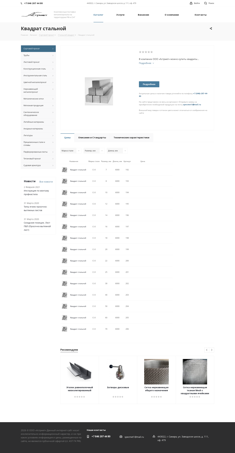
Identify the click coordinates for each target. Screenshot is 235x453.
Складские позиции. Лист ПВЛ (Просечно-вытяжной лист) (37, 226)
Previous (206, 350)
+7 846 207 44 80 (101, 436)
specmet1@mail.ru (192, 104)
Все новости (46, 181)
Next (211, 350)
